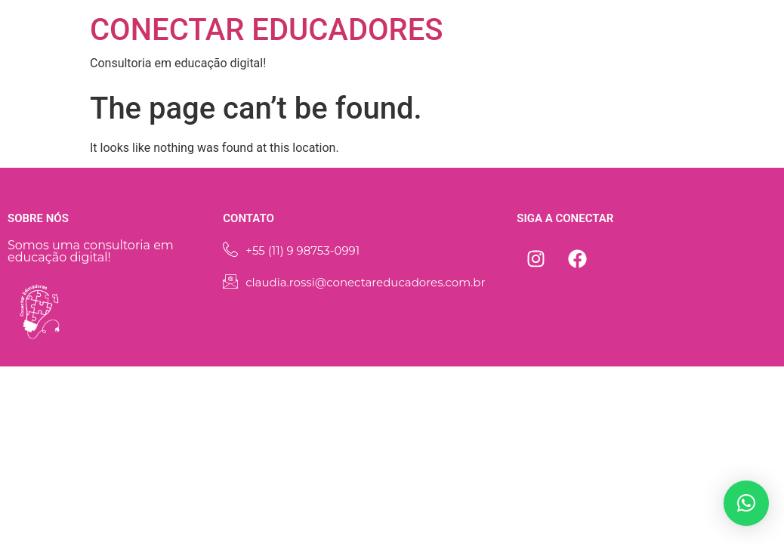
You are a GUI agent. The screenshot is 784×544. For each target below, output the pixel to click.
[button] (746, 503)
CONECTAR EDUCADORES (266, 30)
